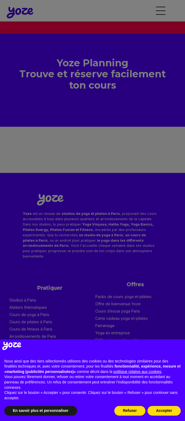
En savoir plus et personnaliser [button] (41, 410)
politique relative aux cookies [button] (137, 371)
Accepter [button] (164, 410)
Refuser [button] (130, 410)
